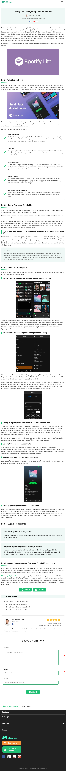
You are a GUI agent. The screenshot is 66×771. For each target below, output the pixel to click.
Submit (33, 692)
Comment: (7, 648)
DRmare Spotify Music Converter (11, 576)
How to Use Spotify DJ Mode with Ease (17, 610)
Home (5, 706)
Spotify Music (42, 18)
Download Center (13, 749)
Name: (5, 669)
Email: (5, 679)
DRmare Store (12, 743)
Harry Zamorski (35, 16)
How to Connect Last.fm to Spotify (16, 604)
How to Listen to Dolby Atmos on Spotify (18, 607)
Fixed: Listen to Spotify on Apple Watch (17, 601)
